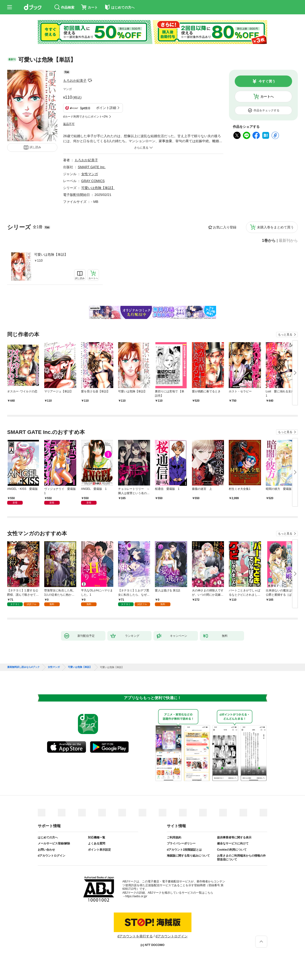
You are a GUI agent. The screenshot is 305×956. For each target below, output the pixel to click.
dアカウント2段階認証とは (184, 849)
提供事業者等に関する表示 (234, 837)
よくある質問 (96, 843)
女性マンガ (89, 174)
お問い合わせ (46, 849)
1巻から (269, 241)
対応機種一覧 (96, 837)
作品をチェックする (266, 110)
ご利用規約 (174, 837)
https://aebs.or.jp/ (136, 896)
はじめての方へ (48, 837)
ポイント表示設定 (99, 849)
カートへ (267, 96)
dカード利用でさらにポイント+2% (85, 116)
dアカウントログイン (51, 855)
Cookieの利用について (232, 849)
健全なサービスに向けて (233, 843)
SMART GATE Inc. (92, 167)
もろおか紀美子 (75, 80)
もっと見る (285, 334)
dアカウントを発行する (135, 936)
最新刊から (288, 241)
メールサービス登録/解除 (54, 843)
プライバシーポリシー (181, 843)
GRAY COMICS (93, 181)
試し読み (35, 147)
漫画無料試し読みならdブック (23, 667)
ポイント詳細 (106, 108)
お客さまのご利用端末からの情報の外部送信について (241, 857)
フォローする (89, 80)
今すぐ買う (267, 81)
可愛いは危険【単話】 (51, 254)
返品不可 (69, 124)
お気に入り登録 (224, 227)
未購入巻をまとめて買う (275, 227)
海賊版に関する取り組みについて (188, 855)
